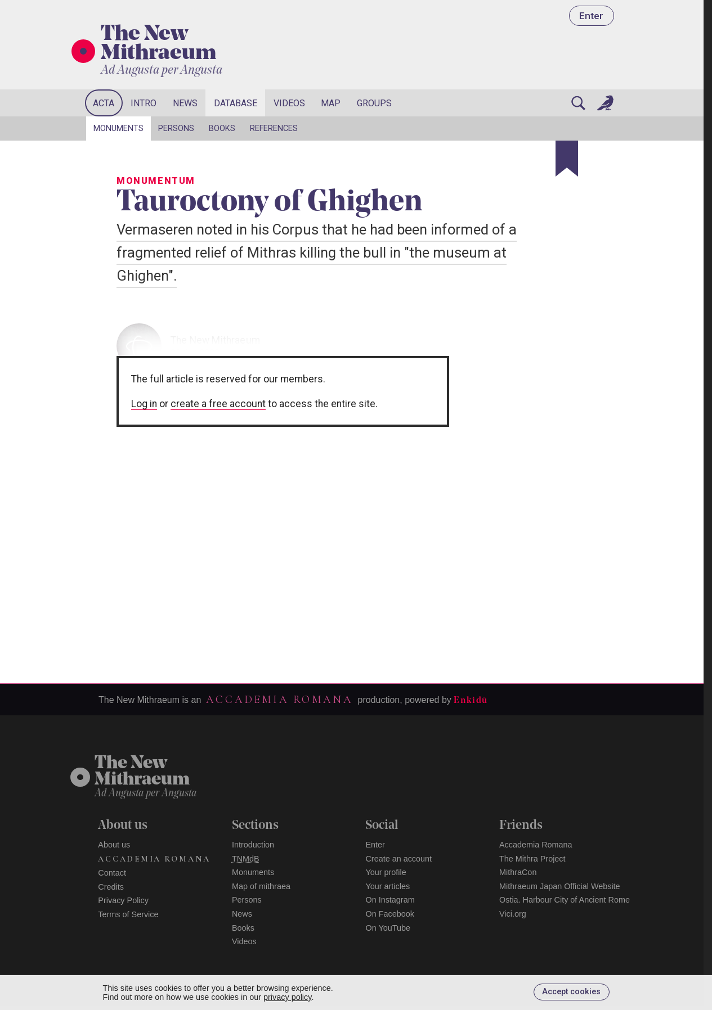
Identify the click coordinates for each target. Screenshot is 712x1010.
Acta (103, 103)
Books (222, 128)
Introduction (253, 844)
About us (114, 844)
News (185, 103)
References (274, 128)
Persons (176, 128)
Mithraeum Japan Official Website (559, 886)
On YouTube (387, 927)
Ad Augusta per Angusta (161, 70)
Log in (144, 403)
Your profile (385, 872)
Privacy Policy (123, 900)
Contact (112, 872)
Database (235, 103)
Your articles (387, 886)
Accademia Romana (279, 699)
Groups (374, 103)
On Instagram (389, 899)
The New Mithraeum (158, 44)
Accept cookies (571, 992)
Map (331, 103)
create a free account (218, 403)
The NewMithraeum (142, 772)
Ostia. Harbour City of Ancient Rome (564, 899)
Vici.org (512, 913)
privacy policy (287, 997)
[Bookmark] (567, 159)
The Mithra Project (532, 858)
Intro (143, 103)
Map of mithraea (261, 886)
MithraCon (517, 872)
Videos (289, 103)
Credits (111, 886)
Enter (591, 15)
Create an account (398, 858)
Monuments (118, 128)
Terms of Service (128, 914)
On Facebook (389, 913)
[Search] (578, 102)
